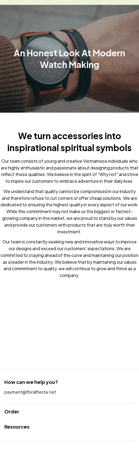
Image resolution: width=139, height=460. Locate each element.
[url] (30, 392)
